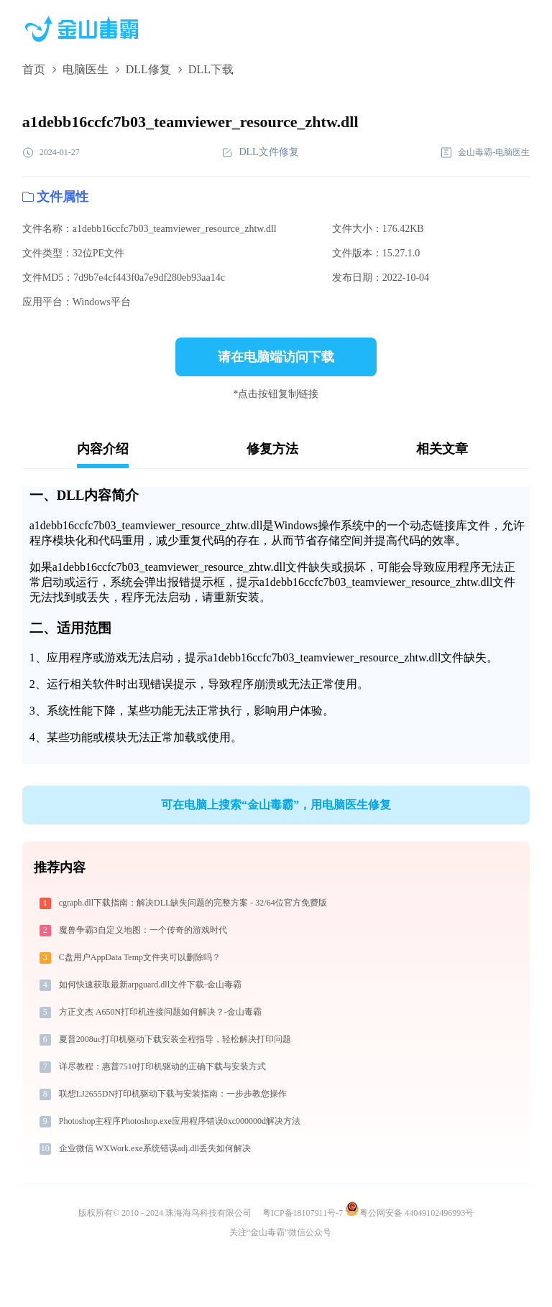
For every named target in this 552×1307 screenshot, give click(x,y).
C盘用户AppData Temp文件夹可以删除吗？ (140, 957)
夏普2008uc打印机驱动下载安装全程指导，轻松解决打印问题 (175, 1039)
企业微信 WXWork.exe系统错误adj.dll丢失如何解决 (155, 1148)
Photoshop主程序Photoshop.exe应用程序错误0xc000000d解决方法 (179, 1121)
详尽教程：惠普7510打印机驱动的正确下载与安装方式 (162, 1066)
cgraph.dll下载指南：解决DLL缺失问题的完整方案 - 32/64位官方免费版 (193, 903)
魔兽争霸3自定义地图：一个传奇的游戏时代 (143, 930)
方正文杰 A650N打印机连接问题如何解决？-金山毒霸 (160, 1012)
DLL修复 (148, 69)
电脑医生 (86, 69)
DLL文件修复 (259, 152)
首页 (33, 69)
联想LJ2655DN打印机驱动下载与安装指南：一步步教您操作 (173, 1094)
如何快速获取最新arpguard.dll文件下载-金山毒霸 (150, 985)
